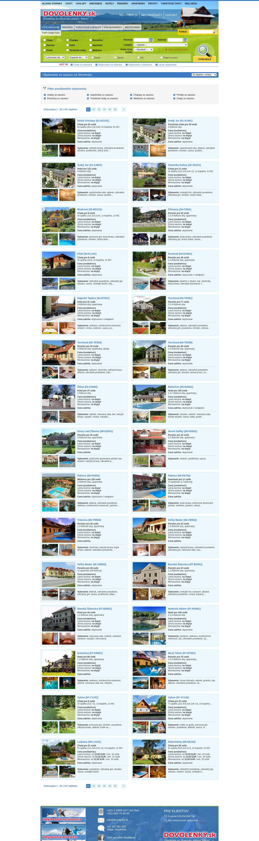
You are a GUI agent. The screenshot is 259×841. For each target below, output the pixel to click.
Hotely (109, 3)
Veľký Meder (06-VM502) (182, 520)
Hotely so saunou (56, 94)
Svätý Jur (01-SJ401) (180, 120)
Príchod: (128, 40)
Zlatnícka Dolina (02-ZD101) (184, 165)
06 (115, 109)
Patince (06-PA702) (179, 475)
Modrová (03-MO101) (89, 209)
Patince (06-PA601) (88, 475)
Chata (49, 40)
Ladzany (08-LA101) (89, 741)
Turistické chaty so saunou (104, 98)
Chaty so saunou (185, 98)
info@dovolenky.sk (117, 819)
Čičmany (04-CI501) (179, 209)
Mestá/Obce (132, 27)
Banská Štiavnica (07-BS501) (185, 564)
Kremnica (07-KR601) (90, 653)
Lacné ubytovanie (167, 64)
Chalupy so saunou (143, 94)
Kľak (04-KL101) (87, 253)
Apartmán (97, 45)
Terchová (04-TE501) (180, 298)
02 (93, 109)
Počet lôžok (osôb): (127, 50)
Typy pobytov (51, 33)
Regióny (67, 27)
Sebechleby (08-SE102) (182, 741)
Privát (49, 50)
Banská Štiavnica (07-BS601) (94, 608)
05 (110, 109)
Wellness (191, 3)
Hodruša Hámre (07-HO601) (184, 608)
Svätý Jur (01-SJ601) (89, 165)
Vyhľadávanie (51, 27)
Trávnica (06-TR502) (89, 520)
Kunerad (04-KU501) (180, 253)
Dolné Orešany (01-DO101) (93, 120)
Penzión (50, 45)
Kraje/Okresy (113, 27)
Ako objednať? (151, 15)
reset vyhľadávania (178, 49)
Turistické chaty (171, 3)
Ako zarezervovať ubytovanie (183, 820)
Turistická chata (77, 50)
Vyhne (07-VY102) (178, 697)
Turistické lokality (88, 27)
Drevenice (96, 3)
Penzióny (122, 3)
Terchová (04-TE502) (89, 342)
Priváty (153, 3)
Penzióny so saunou (57, 98)
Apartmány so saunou (101, 94)
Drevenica (97, 40)
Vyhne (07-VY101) (87, 697)
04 (104, 109)
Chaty (68, 3)
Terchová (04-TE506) (180, 342)
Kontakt (171, 15)
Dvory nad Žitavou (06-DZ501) (95, 431)
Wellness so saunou (143, 98)
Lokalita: (128, 45)
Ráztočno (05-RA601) (180, 386)
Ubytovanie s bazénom (140, 64)
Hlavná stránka (52, 3)
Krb (142, 57)
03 (99, 109)
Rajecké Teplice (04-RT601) (93, 298)
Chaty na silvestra (82, 64)
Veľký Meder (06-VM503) (91, 564)
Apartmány (138, 3)
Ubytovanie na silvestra (110, 64)
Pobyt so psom (170, 57)
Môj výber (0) (128, 15)
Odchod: (162, 40)
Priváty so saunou (186, 94)
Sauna (120, 57)
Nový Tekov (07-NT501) (182, 653)
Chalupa (73, 40)
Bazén (97, 57)
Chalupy (81, 3)
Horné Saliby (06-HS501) (182, 431)
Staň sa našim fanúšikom (121, 837)
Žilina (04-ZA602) (87, 386)
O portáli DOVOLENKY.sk (181, 816)
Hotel (72, 45)
